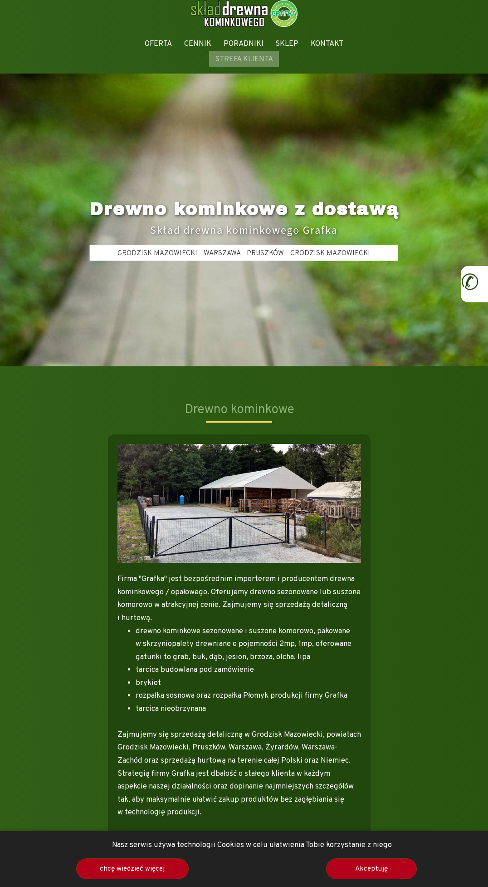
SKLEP (286, 44)
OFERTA (158, 44)
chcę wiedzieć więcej (132, 868)
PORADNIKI (244, 44)
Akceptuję (371, 868)
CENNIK (197, 44)
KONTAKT (327, 44)
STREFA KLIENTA (244, 59)
